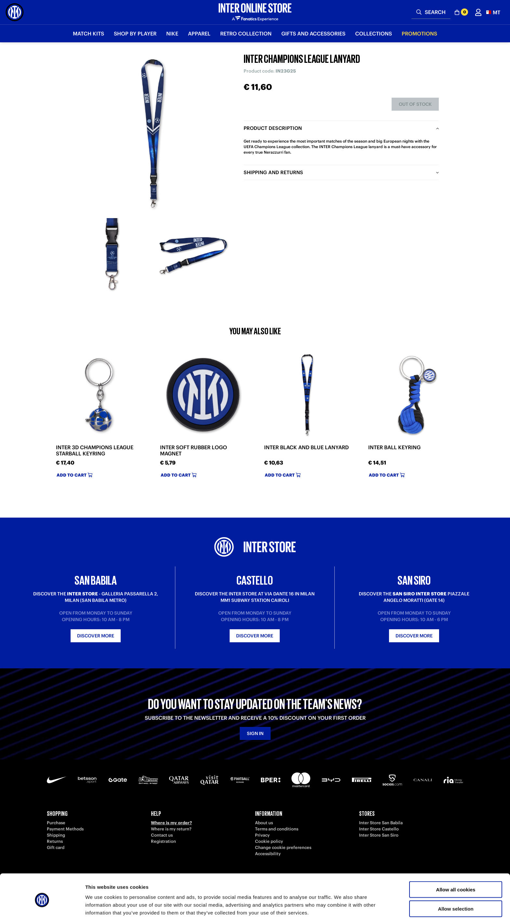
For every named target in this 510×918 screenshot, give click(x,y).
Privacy (262, 835)
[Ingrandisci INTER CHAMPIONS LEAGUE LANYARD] (152, 133)
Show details (341, 905)
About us (264, 823)
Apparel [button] (199, 33)
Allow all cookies (456, 861)
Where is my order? (171, 823)
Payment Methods (65, 829)
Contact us (162, 835)
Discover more (95, 636)
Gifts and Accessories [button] (313, 33)
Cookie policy (269, 841)
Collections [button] (373, 33)
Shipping (56, 835)
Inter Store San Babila (381, 823)
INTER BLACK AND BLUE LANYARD (306, 447)
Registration (163, 841)
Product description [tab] (273, 128)
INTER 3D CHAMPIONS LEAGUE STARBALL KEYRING (94, 450)
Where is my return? (171, 829)
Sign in (255, 733)
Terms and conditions (276, 829)
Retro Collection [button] (246, 33)
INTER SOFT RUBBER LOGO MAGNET (193, 450)
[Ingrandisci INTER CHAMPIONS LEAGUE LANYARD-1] (111, 255)
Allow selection (455, 880)
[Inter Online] (14, 12)
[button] (493, 12)
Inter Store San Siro (378, 835)
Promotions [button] (419, 33)
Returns (55, 841)
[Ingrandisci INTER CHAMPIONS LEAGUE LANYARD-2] (193, 255)
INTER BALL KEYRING (394, 447)
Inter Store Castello (379, 829)
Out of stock (415, 104)
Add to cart (74, 475)
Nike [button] (172, 33)
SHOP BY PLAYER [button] (135, 33)
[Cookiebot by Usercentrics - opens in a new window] (42, 905)
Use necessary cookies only (455, 899)
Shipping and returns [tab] (273, 172)
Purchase (56, 823)
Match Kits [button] (88, 33)
